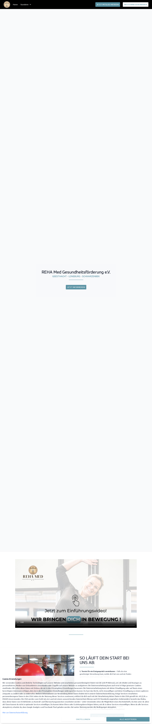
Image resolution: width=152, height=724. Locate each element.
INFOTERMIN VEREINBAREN (135, 4)
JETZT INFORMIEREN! (76, 287)
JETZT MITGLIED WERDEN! (108, 4)
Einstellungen (83, 719)
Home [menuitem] (15, 4)
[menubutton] (26, 4)
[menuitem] (7, 4)
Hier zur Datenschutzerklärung (15, 712)
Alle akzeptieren (128, 719)
